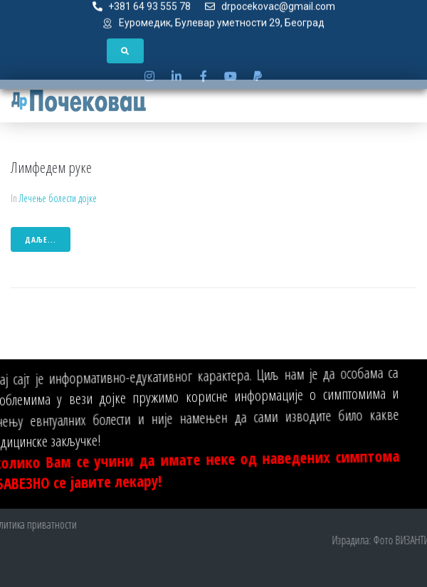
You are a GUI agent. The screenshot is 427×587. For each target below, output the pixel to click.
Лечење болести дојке (58, 198)
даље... (40, 239)
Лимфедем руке (51, 167)
